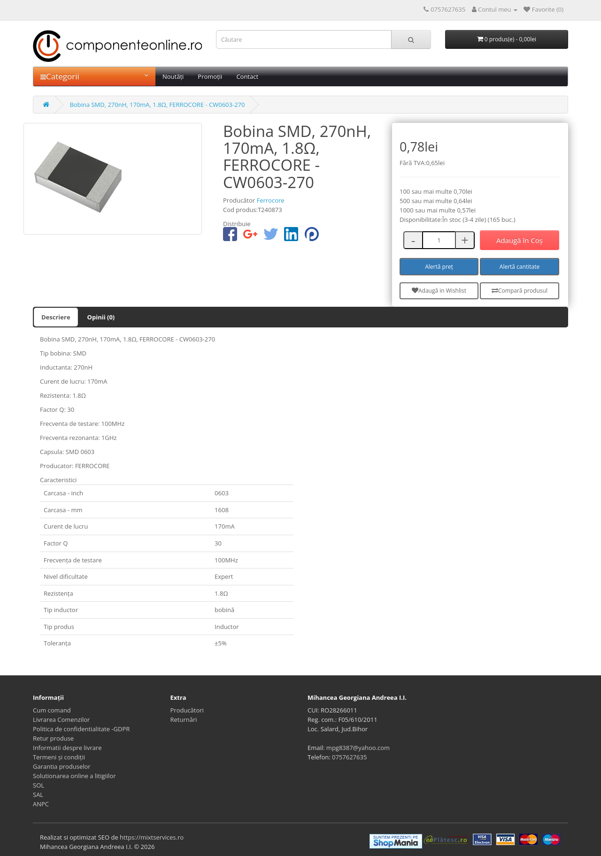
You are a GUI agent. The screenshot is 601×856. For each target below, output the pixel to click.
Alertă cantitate (519, 267)
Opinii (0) (101, 317)
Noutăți (173, 76)
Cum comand (52, 710)
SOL (38, 785)
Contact (247, 76)
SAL (38, 794)
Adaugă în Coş (519, 240)
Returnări (183, 719)
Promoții (210, 76)
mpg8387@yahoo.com (358, 747)
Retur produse (53, 738)
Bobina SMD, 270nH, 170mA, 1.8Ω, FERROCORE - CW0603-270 (157, 104)
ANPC (41, 804)
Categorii (94, 76)
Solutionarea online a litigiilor (74, 776)
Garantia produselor (62, 766)
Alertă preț (439, 267)
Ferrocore (270, 200)
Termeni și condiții (59, 757)
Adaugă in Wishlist (439, 291)
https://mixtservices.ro (152, 837)
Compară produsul (519, 291)
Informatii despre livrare (67, 747)
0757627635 (349, 757)
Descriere (55, 317)
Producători (187, 710)
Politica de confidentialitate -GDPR (81, 729)
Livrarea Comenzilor (61, 719)
